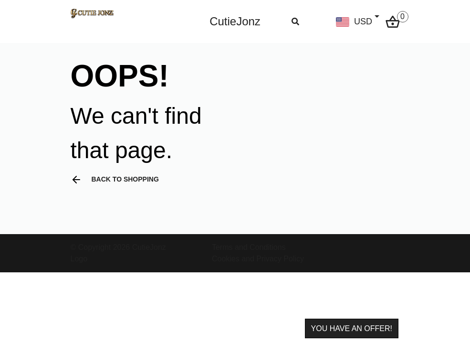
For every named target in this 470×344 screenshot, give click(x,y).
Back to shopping (115, 179)
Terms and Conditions (249, 247)
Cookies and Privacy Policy (258, 259)
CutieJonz (235, 21)
